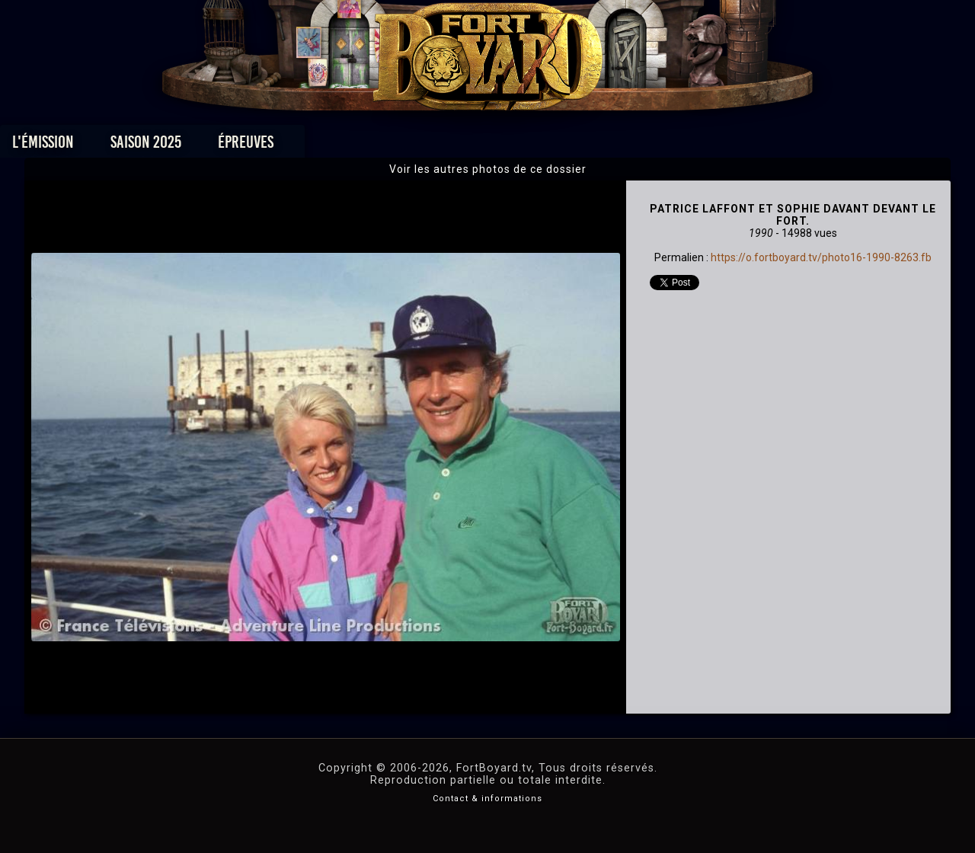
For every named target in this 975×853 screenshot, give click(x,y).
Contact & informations (487, 798)
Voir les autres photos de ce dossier (488, 169)
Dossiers (593, 146)
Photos (435, 146)
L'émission (146, 146)
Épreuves (349, 146)
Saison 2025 (249, 146)
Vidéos (511, 146)
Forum (675, 146)
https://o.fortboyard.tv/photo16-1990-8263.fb (821, 257)
